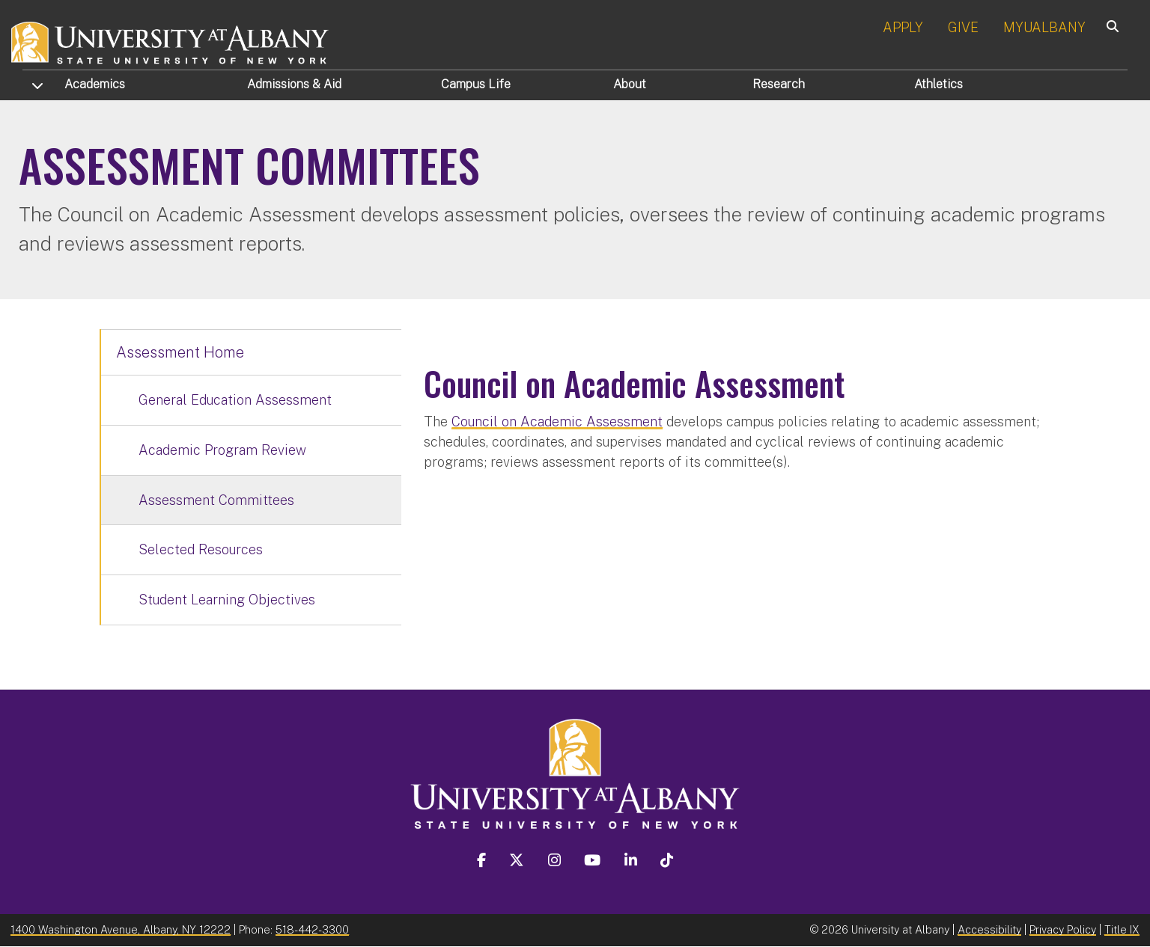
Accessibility (989, 929)
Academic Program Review (222, 450)
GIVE (963, 27)
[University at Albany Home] (170, 41)
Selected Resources (201, 549)
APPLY (903, 27)
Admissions (294, 84)
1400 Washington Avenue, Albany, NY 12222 (120, 929)
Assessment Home (180, 352)
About (629, 84)
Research (778, 84)
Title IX (1122, 929)
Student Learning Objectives (227, 599)
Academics (94, 84)
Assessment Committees (216, 500)
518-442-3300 (312, 929)
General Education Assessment (235, 400)
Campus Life (476, 84)
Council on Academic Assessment (557, 421)
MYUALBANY (1044, 27)
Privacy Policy (1062, 929)
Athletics (938, 84)
